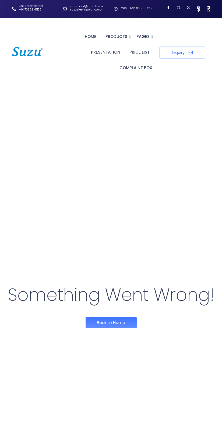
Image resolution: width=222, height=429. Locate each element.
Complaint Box (135, 68)
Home (90, 36)
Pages (143, 36)
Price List (139, 52)
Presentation (105, 52)
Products (117, 36)
